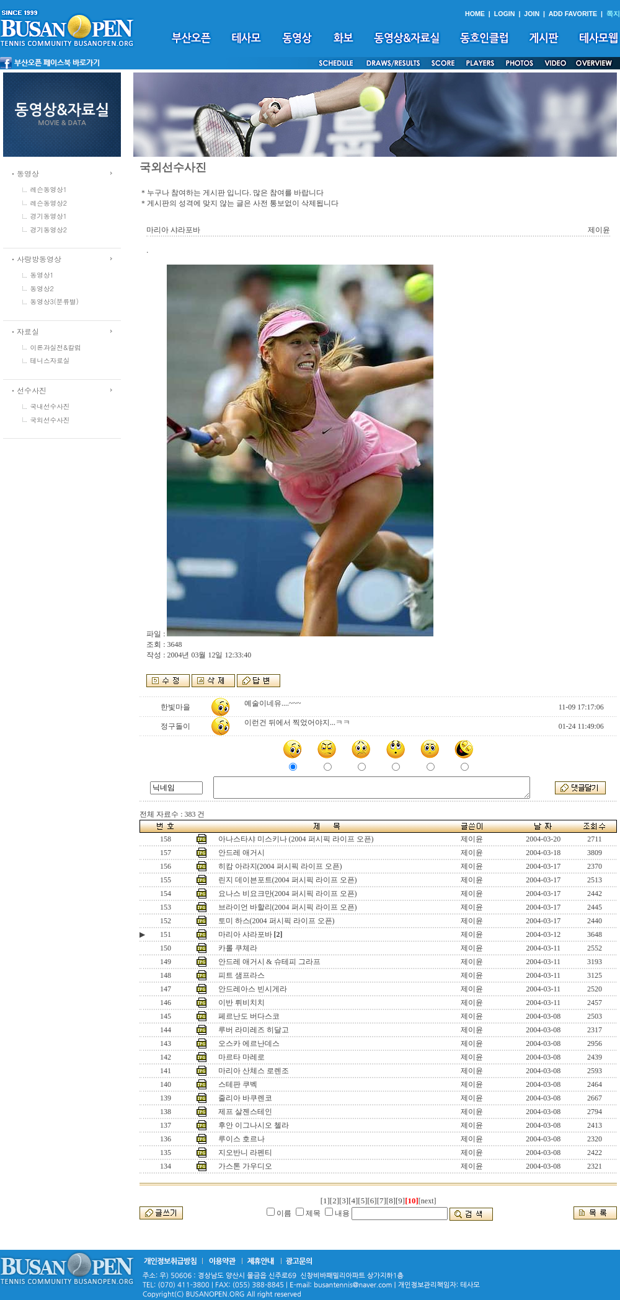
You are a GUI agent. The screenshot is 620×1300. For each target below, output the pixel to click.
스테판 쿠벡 (237, 1084)
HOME (475, 13)
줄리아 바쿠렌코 (245, 1098)
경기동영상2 (49, 229)
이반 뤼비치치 (241, 1002)
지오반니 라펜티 (245, 1152)
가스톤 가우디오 (245, 1166)
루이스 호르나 (241, 1139)
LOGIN (504, 13)
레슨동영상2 (49, 203)
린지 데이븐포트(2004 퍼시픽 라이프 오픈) (287, 880)
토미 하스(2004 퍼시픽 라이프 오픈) (276, 920)
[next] (427, 1201)
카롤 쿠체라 (237, 948)
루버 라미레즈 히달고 (253, 1030)
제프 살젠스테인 (245, 1111)
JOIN (531, 13)
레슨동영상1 (49, 189)
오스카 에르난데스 (249, 1043)
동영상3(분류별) (54, 301)
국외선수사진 (50, 419)
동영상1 (42, 274)
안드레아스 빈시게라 (252, 989)
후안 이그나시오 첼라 (253, 1125)
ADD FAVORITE (573, 13)
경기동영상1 (49, 216)
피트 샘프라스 (241, 975)
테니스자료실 (50, 360)
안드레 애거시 (241, 852)
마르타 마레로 (241, 1057)
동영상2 (42, 288)
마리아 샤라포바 (245, 934)
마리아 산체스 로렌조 (253, 1070)
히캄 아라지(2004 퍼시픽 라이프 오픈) (280, 866)
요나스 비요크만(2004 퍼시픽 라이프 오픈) (287, 893)
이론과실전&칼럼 (55, 347)
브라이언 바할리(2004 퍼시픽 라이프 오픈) (287, 907)
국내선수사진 (50, 406)
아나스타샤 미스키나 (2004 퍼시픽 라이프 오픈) (296, 839)
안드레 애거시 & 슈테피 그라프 (269, 961)
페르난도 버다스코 (249, 1016)
